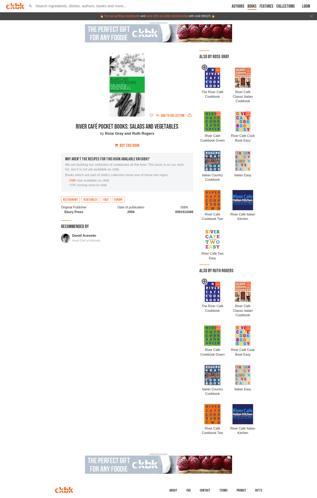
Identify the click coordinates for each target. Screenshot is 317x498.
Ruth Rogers (143, 133)
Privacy (241, 490)
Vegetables (90, 200)
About (173, 490)
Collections (285, 6)
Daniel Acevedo (84, 235)
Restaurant (70, 200)
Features (266, 6)
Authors (238, 6)
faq (188, 490)
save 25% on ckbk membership (167, 16)
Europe (118, 200)
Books (252, 6)
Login (306, 6)
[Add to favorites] (151, 115)
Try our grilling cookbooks (122, 16)
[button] (31, 6)
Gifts (258, 490)
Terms (223, 490)
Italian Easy (243, 175)
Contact (205, 490)
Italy (106, 200)
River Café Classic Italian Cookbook (243, 96)
